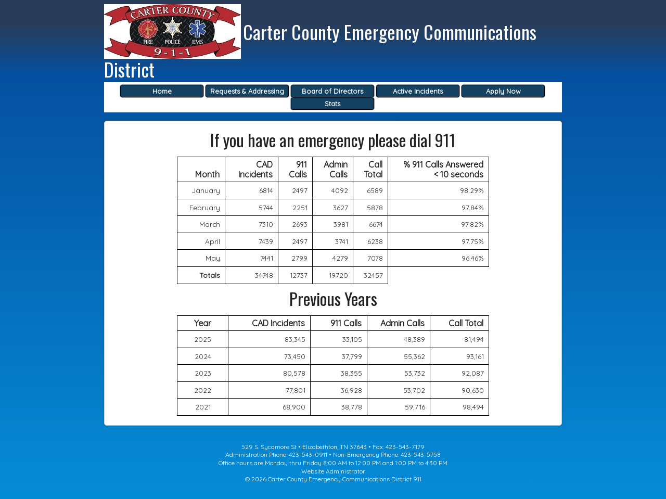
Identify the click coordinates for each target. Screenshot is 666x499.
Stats (332, 103)
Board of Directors (332, 91)
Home (162, 91)
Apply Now (503, 91)
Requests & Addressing (247, 91)
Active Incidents (418, 91)
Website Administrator (333, 471)
